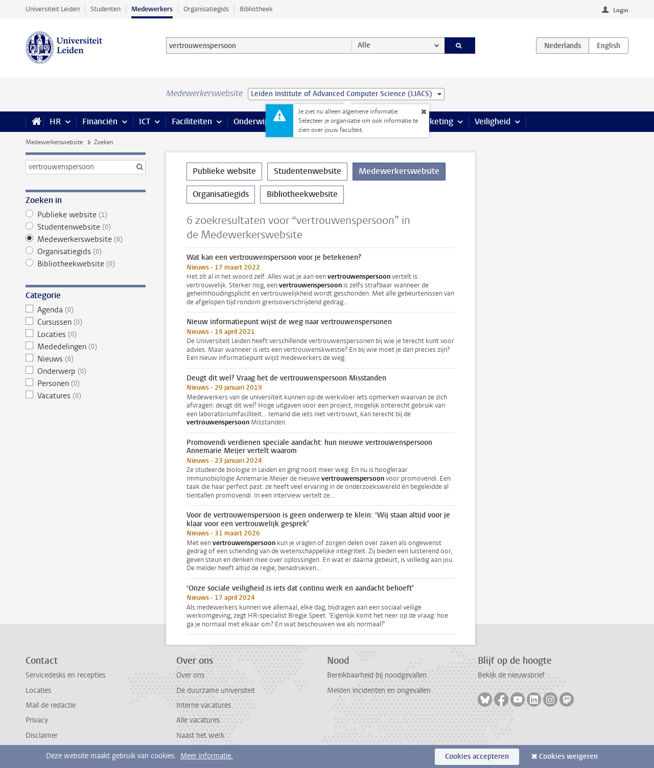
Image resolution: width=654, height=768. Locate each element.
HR (55, 121)
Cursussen (86, 322)
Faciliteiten (192, 121)
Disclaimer (42, 735)
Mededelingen (86, 346)
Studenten (105, 9)
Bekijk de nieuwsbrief (511, 675)
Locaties (86, 334)
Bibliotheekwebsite (86, 263)
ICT (144, 121)
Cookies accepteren (477, 756)
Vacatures (86, 395)
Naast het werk (200, 735)
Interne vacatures (203, 705)
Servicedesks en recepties (65, 675)
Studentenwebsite (86, 227)
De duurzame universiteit (215, 690)
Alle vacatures (198, 720)
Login (620, 10)
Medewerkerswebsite (54, 142)
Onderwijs (251, 121)
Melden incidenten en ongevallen (379, 690)
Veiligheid (492, 121)
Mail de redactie (51, 705)
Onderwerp (86, 371)
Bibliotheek (256, 9)
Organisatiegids (206, 9)
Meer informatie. (206, 756)
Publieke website (86, 214)
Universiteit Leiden (53, 9)
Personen (86, 383)
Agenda (86, 309)
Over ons (190, 675)
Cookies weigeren (568, 756)
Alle (364, 45)
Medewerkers (152, 9)
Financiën (100, 121)
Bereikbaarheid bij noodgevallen (377, 675)
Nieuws (86, 359)
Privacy (37, 720)
